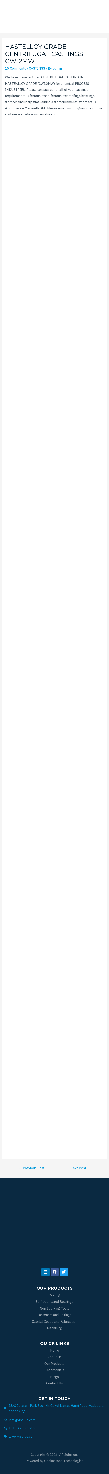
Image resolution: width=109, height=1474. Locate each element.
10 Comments (15, 68)
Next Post (80, 1168)
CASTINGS (37, 68)
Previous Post (32, 1168)
